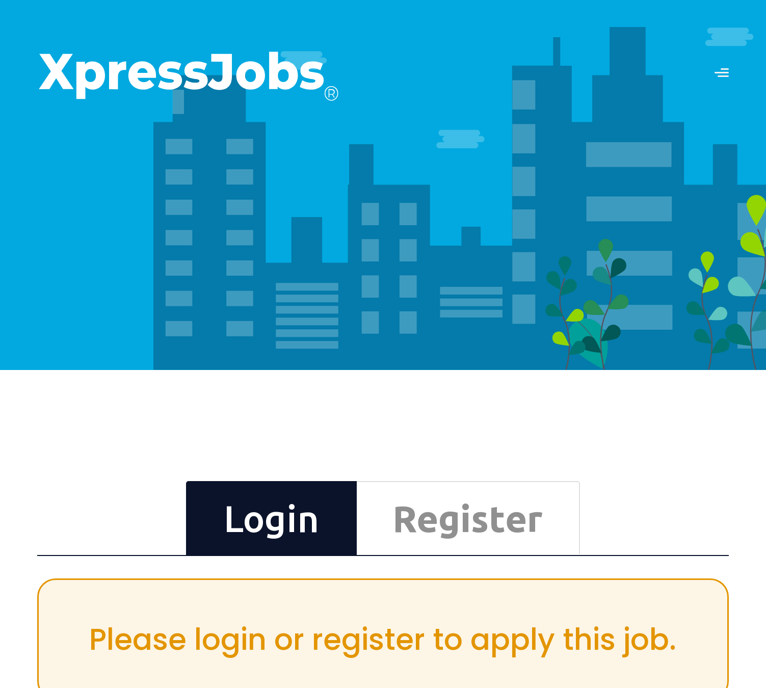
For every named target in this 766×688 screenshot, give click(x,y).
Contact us (419, 29)
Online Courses (402, 553)
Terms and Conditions (663, 553)
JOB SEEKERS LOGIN (688, 30)
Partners (642, 522)
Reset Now (570, 283)
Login (575, 316)
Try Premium (397, 573)
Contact (641, 512)
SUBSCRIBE (268, 586)
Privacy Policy (650, 563)
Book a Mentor (401, 563)
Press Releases (653, 543)
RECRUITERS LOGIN (565, 30)
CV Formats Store (405, 543)
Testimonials (524, 532)
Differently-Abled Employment (678, 532)
